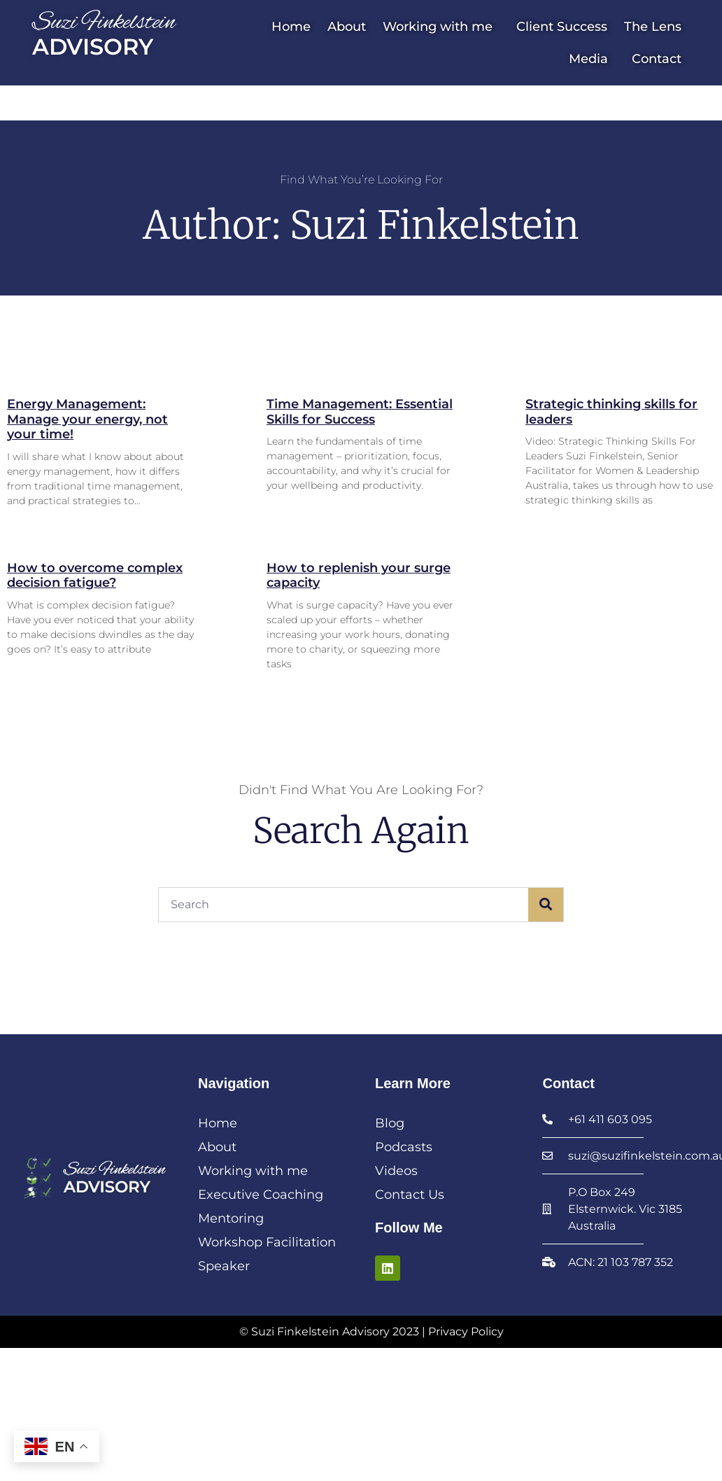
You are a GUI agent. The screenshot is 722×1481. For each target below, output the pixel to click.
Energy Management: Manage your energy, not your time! (87, 419)
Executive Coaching (260, 1194)
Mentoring (231, 1218)
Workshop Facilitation (267, 1242)
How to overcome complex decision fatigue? (95, 575)
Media (592, 59)
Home (291, 26)
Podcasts (403, 1147)
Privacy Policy (466, 1331)
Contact (656, 59)
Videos (396, 1170)
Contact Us (409, 1194)
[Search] (545, 905)
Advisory (92, 46)
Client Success (561, 26)
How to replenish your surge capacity (359, 575)
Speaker (224, 1266)
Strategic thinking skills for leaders (611, 411)
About (346, 26)
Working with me (441, 26)
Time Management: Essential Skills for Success (360, 411)
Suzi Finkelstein (104, 23)
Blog (389, 1123)
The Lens (652, 26)
